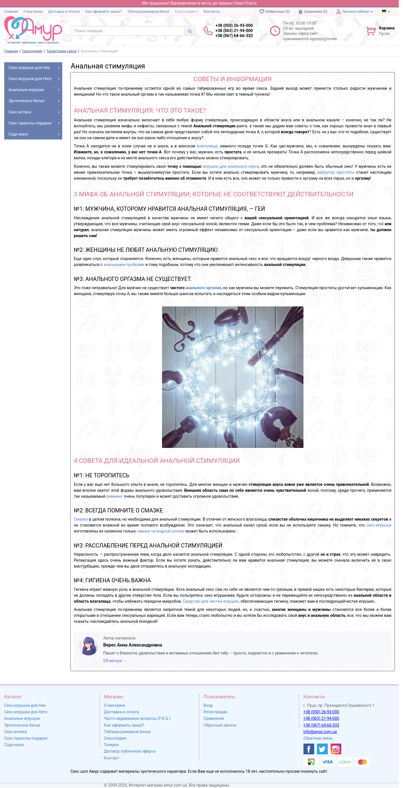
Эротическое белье (22, 725)
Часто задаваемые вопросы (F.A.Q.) (137, 718)
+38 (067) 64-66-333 (321, 725)
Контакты (212, 11)
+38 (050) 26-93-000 (321, 712)
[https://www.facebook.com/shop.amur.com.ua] (308, 749)
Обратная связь (318, 738)
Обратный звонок (220, 725)
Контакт (111, 758)
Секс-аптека (15, 731)
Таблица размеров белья (148, 11)
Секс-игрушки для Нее (25, 705)
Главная (11, 11)
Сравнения (214, 718)
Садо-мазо (14, 744)
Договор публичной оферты (130, 751)
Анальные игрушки (22, 718)
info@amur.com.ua (320, 731)
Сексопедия (186, 11)
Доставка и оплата (64, 11)
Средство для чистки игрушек (211, 601)
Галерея (111, 744)
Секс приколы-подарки (25, 738)
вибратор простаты (335, 172)
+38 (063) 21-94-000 (321, 718)
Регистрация (215, 712)
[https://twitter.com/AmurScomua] (322, 749)
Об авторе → (115, 660)
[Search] (189, 31)
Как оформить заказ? (103, 11)
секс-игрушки (378, 525)
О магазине (33, 11)
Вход (208, 705)
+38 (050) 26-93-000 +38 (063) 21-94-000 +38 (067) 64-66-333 (234, 30)
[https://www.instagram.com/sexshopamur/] (336, 749)
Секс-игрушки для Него (26, 712)
